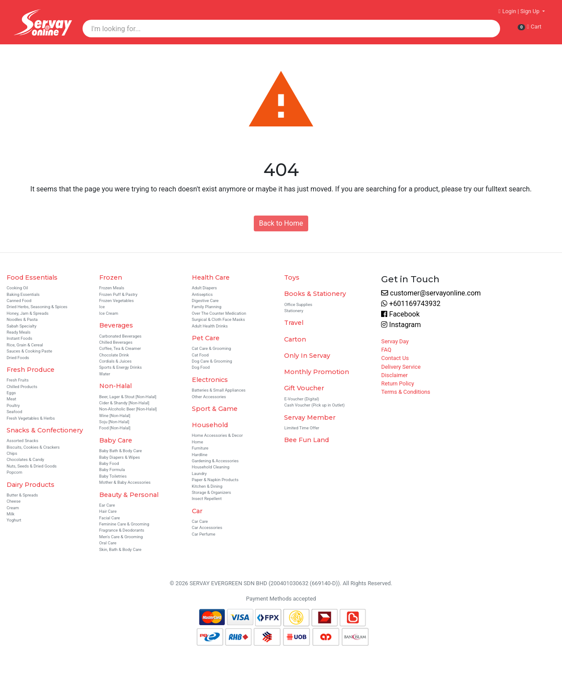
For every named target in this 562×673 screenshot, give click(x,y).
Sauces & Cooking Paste (29, 351)
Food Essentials (32, 277)
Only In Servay (307, 356)
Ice (102, 306)
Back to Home (281, 223)
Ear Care (107, 505)
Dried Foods (18, 357)
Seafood (14, 411)
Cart (529, 26)
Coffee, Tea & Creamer (120, 348)
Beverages (116, 325)
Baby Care (115, 440)
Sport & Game (215, 409)
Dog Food (201, 367)
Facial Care (109, 517)
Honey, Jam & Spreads (28, 313)
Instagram (401, 324)
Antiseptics (202, 294)
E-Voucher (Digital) (301, 398)
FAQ (386, 349)
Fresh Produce (30, 370)
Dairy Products (30, 485)
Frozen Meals (111, 287)
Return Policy (397, 383)
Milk (10, 513)
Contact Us (395, 358)
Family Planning (207, 306)
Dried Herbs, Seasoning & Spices (37, 306)
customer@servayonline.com (431, 293)
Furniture (200, 448)
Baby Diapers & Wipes (119, 457)
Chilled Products (22, 386)
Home (197, 441)
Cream (13, 507)
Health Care (211, 277)
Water (104, 373)
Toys (291, 277)
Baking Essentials (23, 294)
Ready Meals (19, 332)
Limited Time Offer (301, 427)
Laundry (199, 473)
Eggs (11, 392)
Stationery (293, 310)
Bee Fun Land (306, 440)
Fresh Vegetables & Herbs (31, 418)
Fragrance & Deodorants (121, 530)
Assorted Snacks (22, 440)
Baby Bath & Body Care (120, 450)
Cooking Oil (17, 287)
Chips (12, 453)
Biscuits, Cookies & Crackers (33, 447)
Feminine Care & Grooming (124, 524)
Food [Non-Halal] (114, 427)
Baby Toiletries (113, 476)
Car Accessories (207, 527)
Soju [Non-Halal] (114, 421)
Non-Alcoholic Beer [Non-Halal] (128, 409)
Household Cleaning (211, 466)
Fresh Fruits (18, 380)
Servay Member (309, 417)
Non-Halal (115, 386)
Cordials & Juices (115, 361)
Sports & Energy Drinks (120, 367)
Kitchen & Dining (207, 486)
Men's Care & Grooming (121, 536)
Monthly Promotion (316, 372)
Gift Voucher (304, 388)
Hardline (200, 454)
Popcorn (14, 472)
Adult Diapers (204, 287)
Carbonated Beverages (120, 336)
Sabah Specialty (21, 326)
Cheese (14, 501)
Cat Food (200, 355)
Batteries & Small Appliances (219, 390)
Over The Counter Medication (219, 313)
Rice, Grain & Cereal (25, 344)
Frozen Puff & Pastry (118, 294)
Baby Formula (112, 469)
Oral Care (107, 542)
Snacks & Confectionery (45, 430)
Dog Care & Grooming (212, 361)
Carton (295, 339)
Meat (11, 398)
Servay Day (394, 341)
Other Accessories (209, 396)
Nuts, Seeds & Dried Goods (32, 466)
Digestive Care (205, 300)
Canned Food (19, 300)
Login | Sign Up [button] (519, 11)
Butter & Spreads (22, 495)
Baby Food (109, 463)
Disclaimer (394, 375)
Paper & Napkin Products (215, 479)
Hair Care (108, 511)
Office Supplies (298, 304)
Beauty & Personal (129, 495)
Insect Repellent (207, 498)
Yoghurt (14, 520)
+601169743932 (410, 303)
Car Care (200, 521)
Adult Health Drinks (210, 326)
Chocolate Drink (114, 355)
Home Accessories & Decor (217, 435)
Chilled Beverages (116, 342)
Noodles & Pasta (22, 319)
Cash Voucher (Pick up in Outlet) (314, 405)
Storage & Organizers (211, 492)
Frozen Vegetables (116, 300)
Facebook (400, 314)
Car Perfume (204, 534)
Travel (293, 323)
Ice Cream (108, 313)
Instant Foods (19, 338)
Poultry (13, 405)
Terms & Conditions (405, 392)
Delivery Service (401, 366)
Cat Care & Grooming (211, 348)
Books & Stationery (315, 294)
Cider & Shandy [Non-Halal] (124, 402)
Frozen (110, 277)
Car (197, 511)
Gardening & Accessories (215, 460)
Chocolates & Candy (25, 459)
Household (210, 425)
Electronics (210, 380)
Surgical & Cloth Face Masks (218, 319)
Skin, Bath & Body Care (120, 549)
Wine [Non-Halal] (114, 415)
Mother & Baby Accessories (125, 482)
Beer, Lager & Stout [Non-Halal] (127, 396)
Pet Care (206, 338)
